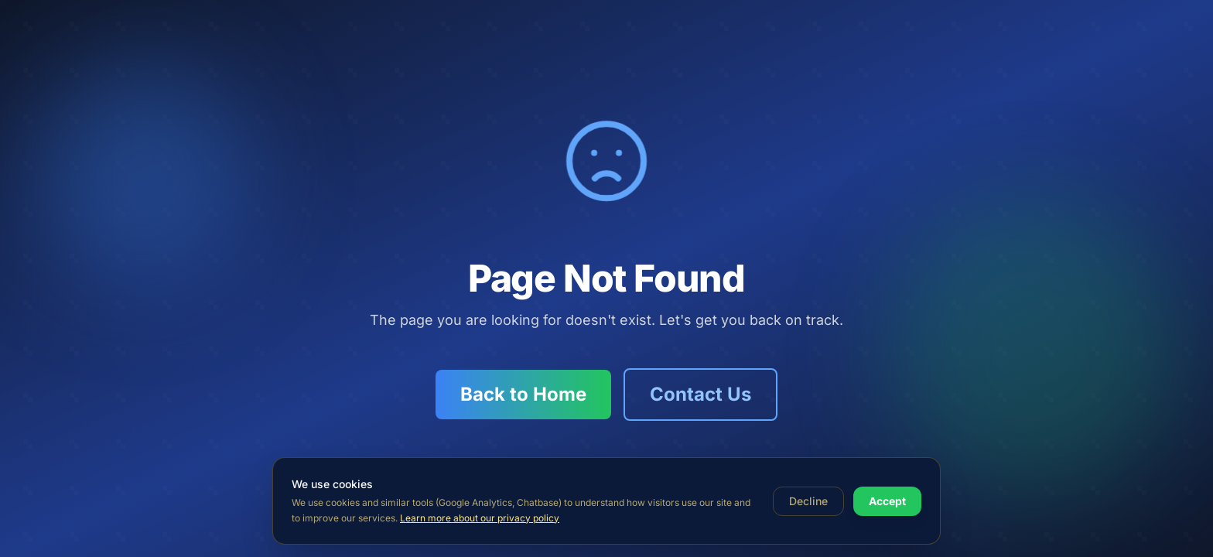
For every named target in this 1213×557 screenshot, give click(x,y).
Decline (808, 500)
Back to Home (523, 394)
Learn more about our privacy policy (479, 518)
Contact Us (700, 394)
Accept (887, 500)
